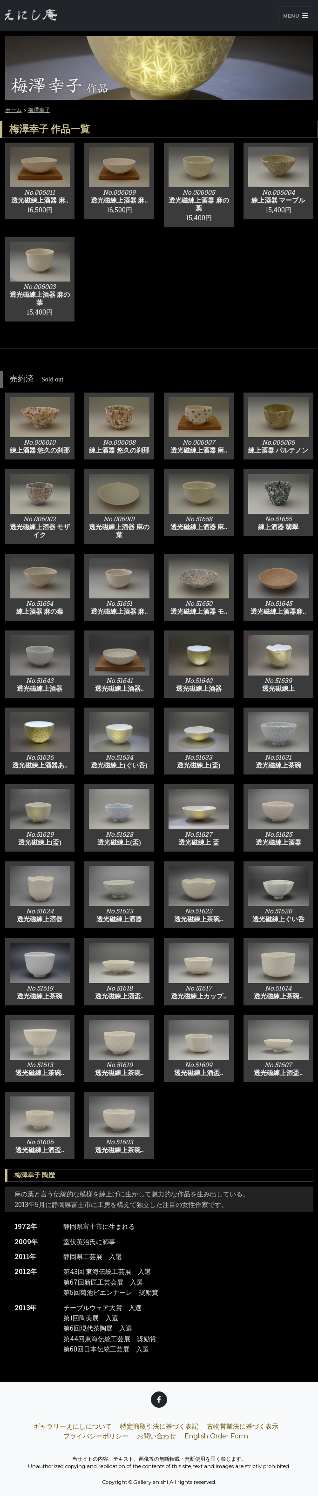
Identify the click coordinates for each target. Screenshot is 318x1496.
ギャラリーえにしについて (73, 1426)
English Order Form (216, 1436)
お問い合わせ (156, 1436)
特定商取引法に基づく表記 (159, 1426)
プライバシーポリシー (96, 1436)
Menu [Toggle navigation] (295, 15)
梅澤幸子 (39, 109)
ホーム (13, 109)
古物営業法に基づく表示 (242, 1426)
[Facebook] (159, 1399)
